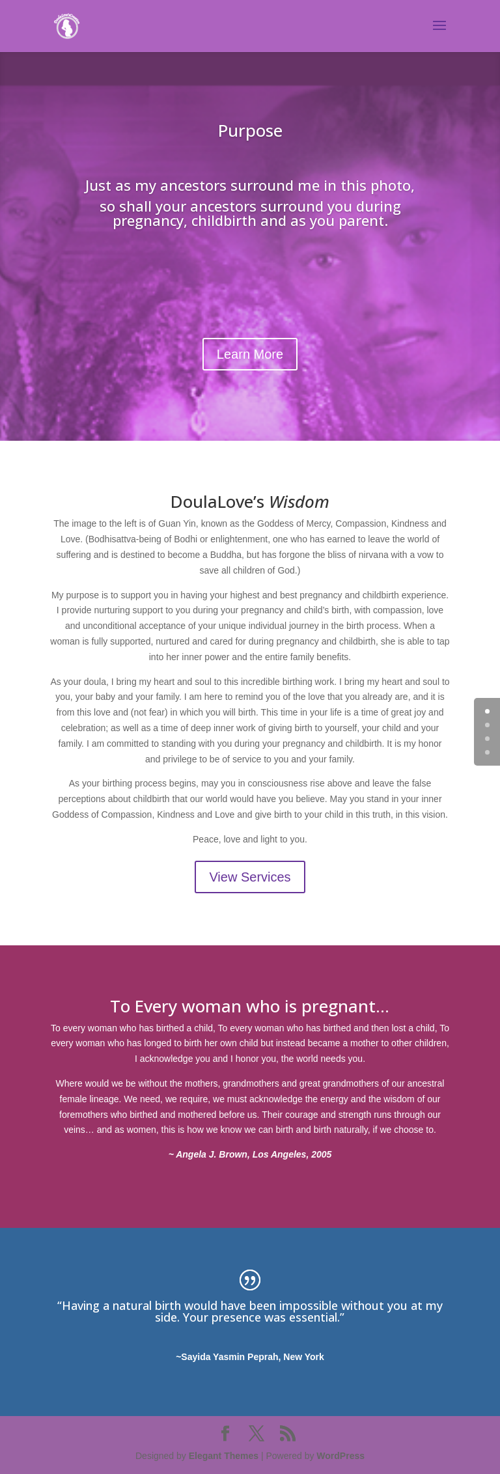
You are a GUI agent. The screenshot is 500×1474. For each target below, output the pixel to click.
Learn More (250, 354)
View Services (249, 877)
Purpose (250, 130)
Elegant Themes (223, 1456)
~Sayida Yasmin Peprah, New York (250, 1357)
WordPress (340, 1456)
